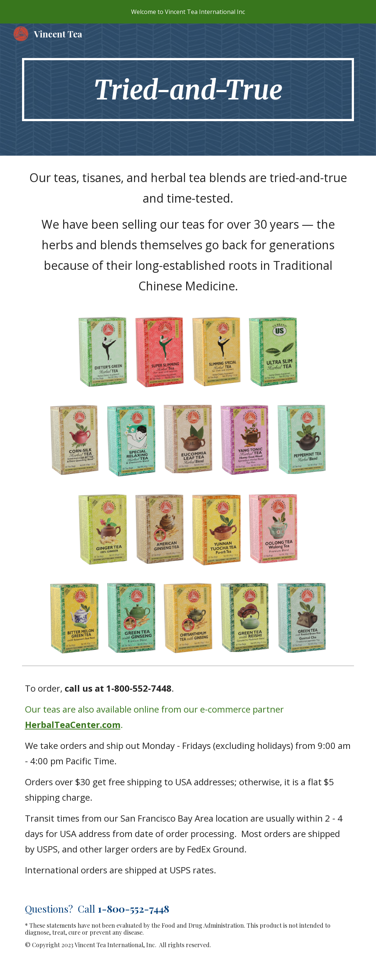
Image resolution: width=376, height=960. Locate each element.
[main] (188, 89)
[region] (188, 11)
